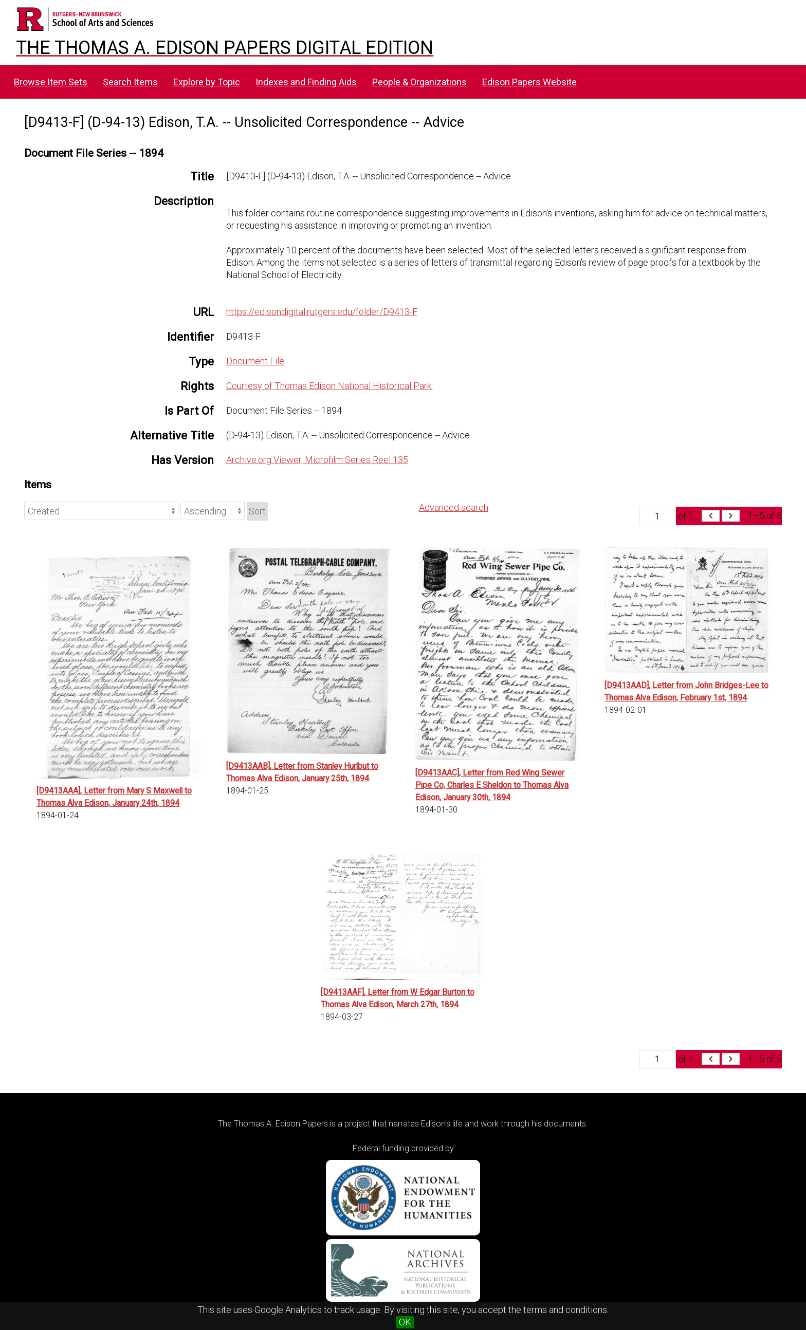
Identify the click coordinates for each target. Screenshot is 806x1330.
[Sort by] (101, 511)
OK (405, 1322)
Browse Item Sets (50, 82)
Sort (257, 511)
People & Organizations (419, 82)
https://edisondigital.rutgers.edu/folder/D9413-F (321, 311)
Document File (255, 361)
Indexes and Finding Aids (306, 82)
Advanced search (453, 507)
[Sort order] (212, 511)
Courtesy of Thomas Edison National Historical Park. (329, 385)
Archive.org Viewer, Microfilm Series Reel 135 (317, 459)
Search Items (130, 82)
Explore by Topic (206, 82)
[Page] (657, 516)
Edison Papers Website (529, 82)
